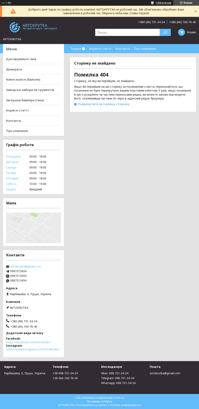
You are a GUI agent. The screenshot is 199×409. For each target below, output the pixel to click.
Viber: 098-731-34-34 (114, 373)
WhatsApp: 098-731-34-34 (118, 383)
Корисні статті (100, 48)
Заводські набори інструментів (30, 90)
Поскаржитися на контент (92, 405)
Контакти (122, 48)
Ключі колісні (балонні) (23, 79)
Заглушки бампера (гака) (25, 100)
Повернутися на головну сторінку (104, 104)
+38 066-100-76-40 (65, 378)
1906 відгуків (163, 2)
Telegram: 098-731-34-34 (117, 378)
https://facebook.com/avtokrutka (28, 342)
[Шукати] (165, 32)
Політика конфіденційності (125, 405)
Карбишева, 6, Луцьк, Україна (24, 373)
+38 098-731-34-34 (65, 373)
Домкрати (14, 69)
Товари (75, 48)
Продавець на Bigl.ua (99, 401)
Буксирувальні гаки (21, 59)
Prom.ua (119, 397)
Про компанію (145, 48)
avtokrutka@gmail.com (25, 266)
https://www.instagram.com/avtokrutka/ (32, 349)
